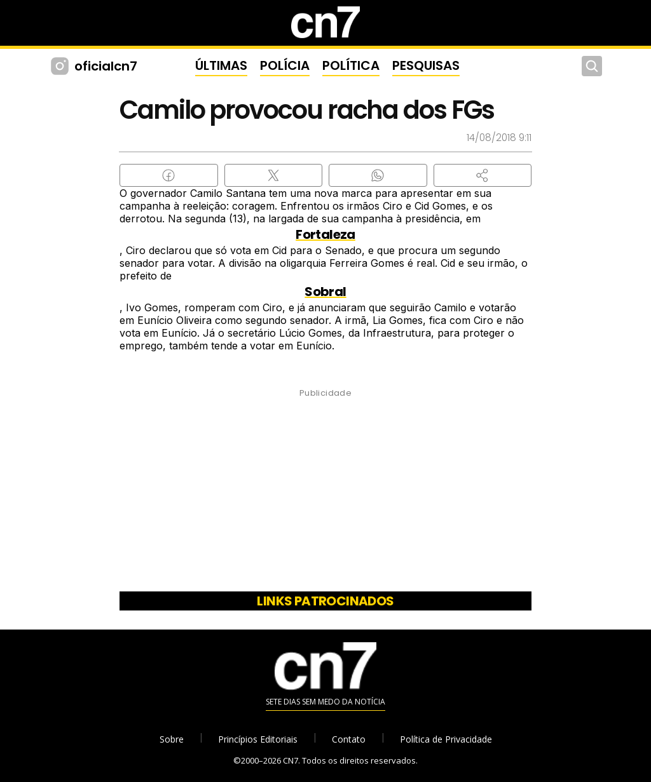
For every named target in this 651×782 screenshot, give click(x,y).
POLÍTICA (351, 65)
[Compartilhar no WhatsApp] (378, 175)
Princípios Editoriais (258, 739)
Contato (349, 739)
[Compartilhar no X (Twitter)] (273, 175)
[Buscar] (592, 66)
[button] (483, 175)
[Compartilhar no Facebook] (169, 175)
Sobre (172, 739)
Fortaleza (325, 234)
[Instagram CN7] (61, 66)
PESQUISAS (426, 65)
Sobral (325, 291)
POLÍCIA (285, 65)
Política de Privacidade (446, 739)
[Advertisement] (325, 494)
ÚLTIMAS (221, 65)
